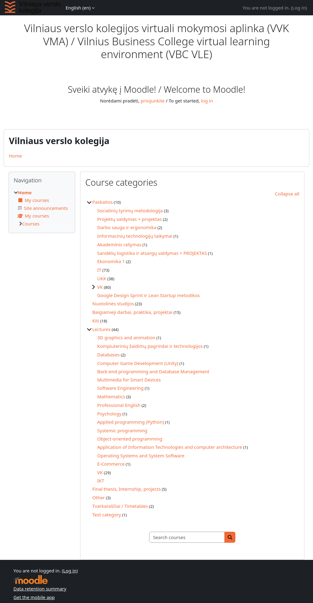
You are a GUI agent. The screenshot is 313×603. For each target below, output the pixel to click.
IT (99, 270)
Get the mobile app (34, 597)
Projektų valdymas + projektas (129, 219)
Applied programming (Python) (130, 422)
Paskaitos (102, 202)
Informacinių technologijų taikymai (134, 236)
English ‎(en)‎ (78, 8)
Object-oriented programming (129, 439)
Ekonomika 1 (111, 261)
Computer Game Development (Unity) (137, 363)
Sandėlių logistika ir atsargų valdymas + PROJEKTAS (152, 253)
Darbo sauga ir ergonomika (126, 227)
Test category (106, 515)
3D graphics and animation (126, 337)
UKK (101, 278)
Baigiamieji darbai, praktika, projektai (132, 312)
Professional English (118, 405)
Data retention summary (39, 589)
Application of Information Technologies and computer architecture (169, 447)
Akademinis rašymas (119, 244)
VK (100, 287)
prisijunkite (153, 101)
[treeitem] (42, 208)
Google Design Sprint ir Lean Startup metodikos (148, 295)
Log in (298, 8)
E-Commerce (111, 464)
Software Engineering (120, 388)
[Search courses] (187, 537)
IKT (100, 481)
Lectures (101, 329)
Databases (108, 355)
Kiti (95, 321)
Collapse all (287, 194)
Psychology (109, 414)
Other (98, 497)
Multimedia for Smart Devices (129, 380)
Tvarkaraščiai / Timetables (120, 506)
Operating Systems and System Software (141, 455)
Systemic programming (122, 430)
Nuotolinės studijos (113, 303)
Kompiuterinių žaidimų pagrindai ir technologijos (150, 346)
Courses (30, 224)
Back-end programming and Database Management (153, 371)
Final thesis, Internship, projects (126, 489)
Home (15, 156)
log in (207, 101)
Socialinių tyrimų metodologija (130, 210)
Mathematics (111, 396)
